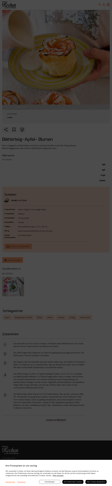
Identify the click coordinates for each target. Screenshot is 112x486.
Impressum (21, 482)
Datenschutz (10, 482)
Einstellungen (50, 482)
